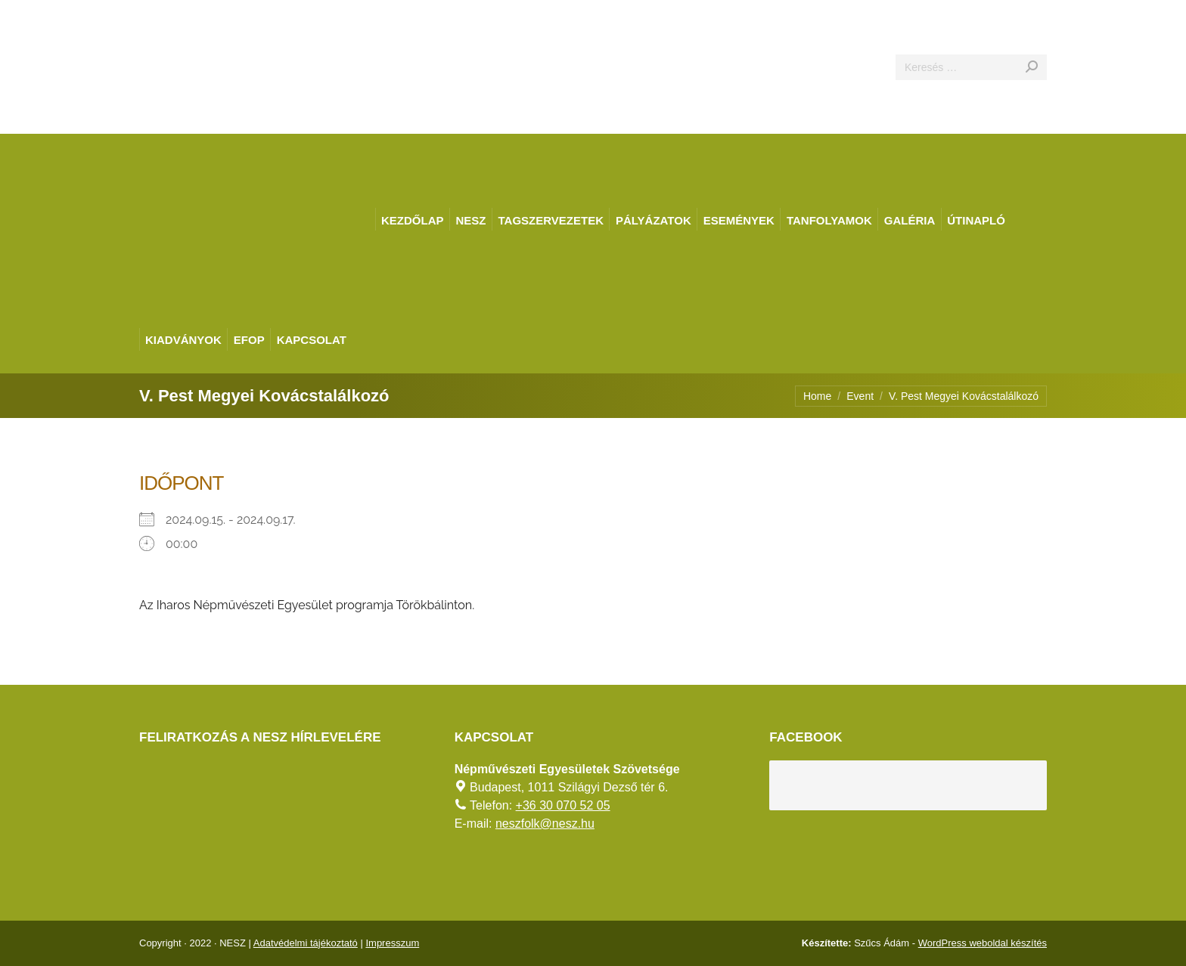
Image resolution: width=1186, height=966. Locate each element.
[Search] (971, 67)
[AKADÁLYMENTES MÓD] (1168, 18)
